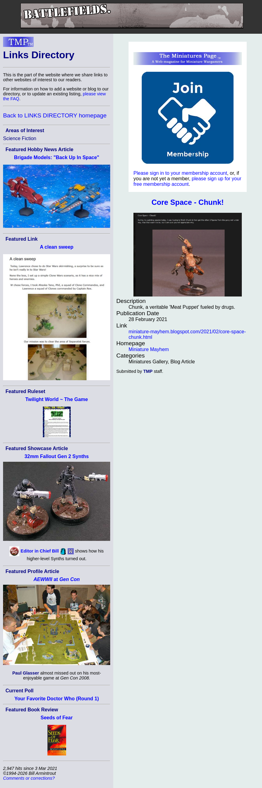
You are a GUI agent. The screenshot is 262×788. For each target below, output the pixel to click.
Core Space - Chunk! (188, 202)
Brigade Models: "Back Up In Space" (56, 157)
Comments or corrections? (29, 778)
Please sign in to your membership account (180, 173)
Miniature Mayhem (149, 349)
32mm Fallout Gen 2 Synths (56, 456)
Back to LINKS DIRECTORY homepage (55, 115)
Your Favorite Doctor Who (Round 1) (56, 698)
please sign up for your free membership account (187, 181)
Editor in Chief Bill (40, 551)
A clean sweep (56, 247)
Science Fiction (19, 138)
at (56, 579)
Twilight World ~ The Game (56, 399)
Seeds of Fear (57, 717)
